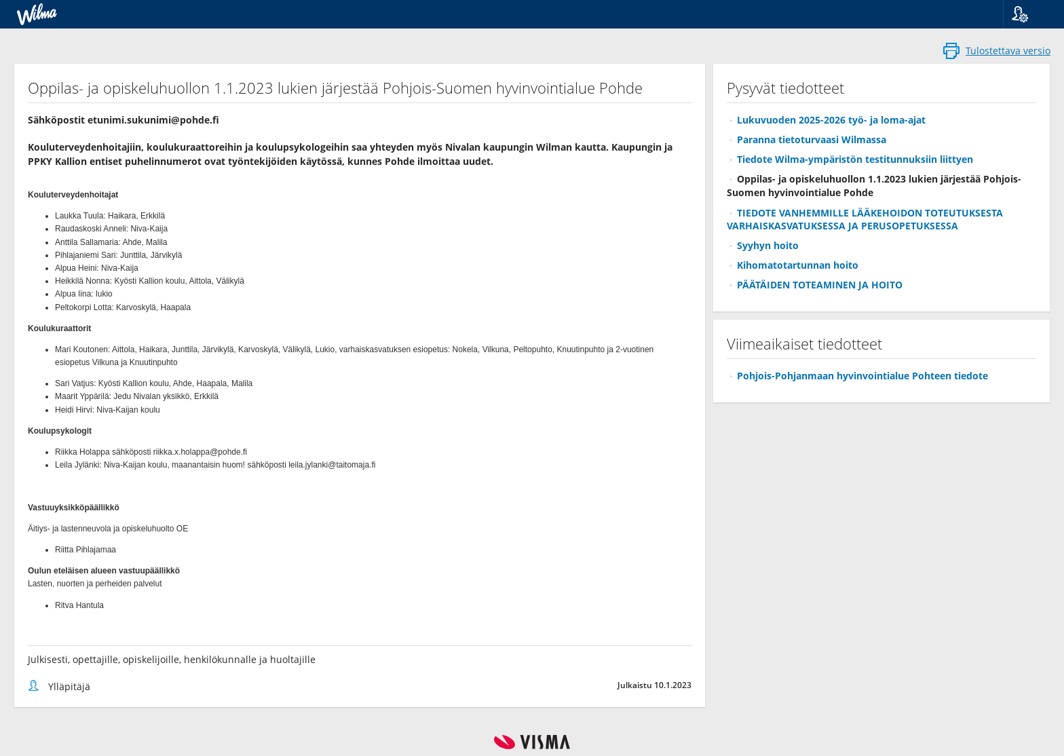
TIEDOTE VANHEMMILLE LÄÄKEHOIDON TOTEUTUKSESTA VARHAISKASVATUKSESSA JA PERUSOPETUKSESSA (865, 219)
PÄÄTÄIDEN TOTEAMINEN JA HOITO (819, 284)
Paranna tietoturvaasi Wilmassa (811, 139)
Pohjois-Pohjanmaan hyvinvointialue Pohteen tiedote (862, 375)
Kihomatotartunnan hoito (797, 265)
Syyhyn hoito (768, 245)
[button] (1028, 14)
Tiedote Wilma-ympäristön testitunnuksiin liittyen (855, 159)
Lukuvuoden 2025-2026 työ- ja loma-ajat (831, 119)
